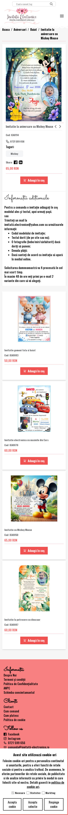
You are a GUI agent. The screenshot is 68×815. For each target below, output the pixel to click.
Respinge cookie (54, 804)
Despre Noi (10, 675)
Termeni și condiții (14, 679)
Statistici (35, 793)
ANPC (7, 688)
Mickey (14, 153)
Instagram (12, 738)
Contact (9, 707)
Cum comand (11, 711)
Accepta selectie (32, 804)
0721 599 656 (17, 141)
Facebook (11, 734)
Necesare (20, 793)
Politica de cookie (14, 720)
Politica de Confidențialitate (21, 684)
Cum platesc (11, 715)
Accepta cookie (12, 804)
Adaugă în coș (34, 180)
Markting (50, 793)
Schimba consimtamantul (19, 692)
